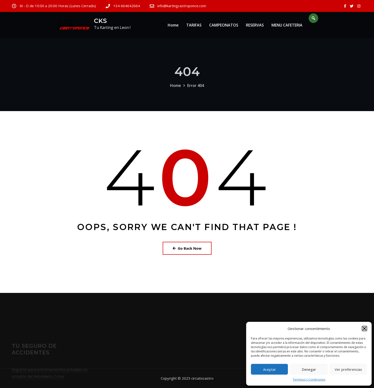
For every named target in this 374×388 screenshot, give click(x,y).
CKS (100, 20)
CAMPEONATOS (223, 26)
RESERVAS (255, 26)
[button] (364, 328)
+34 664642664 (126, 5)
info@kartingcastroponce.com (181, 5)
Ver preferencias (348, 369)
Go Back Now (187, 248)
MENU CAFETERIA (286, 26)
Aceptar (269, 369)
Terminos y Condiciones (309, 379)
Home (173, 26)
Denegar (309, 369)
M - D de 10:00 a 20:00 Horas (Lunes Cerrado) (58, 5)
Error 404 (195, 89)
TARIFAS (194, 26)
